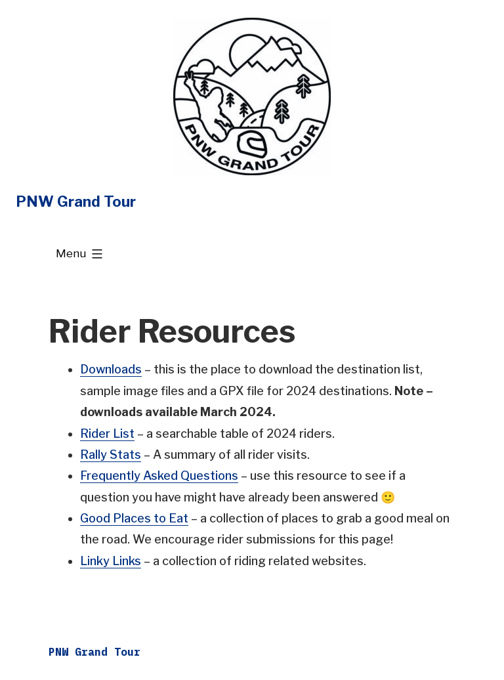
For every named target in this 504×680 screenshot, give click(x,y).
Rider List (107, 433)
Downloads (111, 369)
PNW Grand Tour (76, 201)
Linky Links (110, 561)
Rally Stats (110, 454)
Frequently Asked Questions (159, 475)
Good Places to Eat (134, 518)
